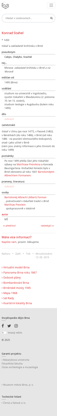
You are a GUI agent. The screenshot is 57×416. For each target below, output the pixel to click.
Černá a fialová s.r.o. (14, 402)
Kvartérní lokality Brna (17, 303)
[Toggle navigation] (51, 5)
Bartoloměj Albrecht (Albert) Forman (25, 197)
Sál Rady (8, 298)
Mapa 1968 (9, 293)
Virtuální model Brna (16, 267)
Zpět (18, 253)
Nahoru (6, 253)
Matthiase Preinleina (28, 164)
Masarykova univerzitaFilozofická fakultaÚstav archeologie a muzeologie (20, 363)
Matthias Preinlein (15, 204)
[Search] (28, 18)
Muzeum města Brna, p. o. (18, 384)
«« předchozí (9, 225)
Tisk (28, 253)
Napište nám (9, 242)
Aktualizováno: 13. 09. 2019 (44, 255)
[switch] (4, 332)
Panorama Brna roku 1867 (19, 272)
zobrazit (9, 119)
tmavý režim (15, 332)
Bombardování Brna (15, 283)
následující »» (47, 225)
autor (5, 214)
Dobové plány (11, 277)
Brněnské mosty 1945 (16, 288)
